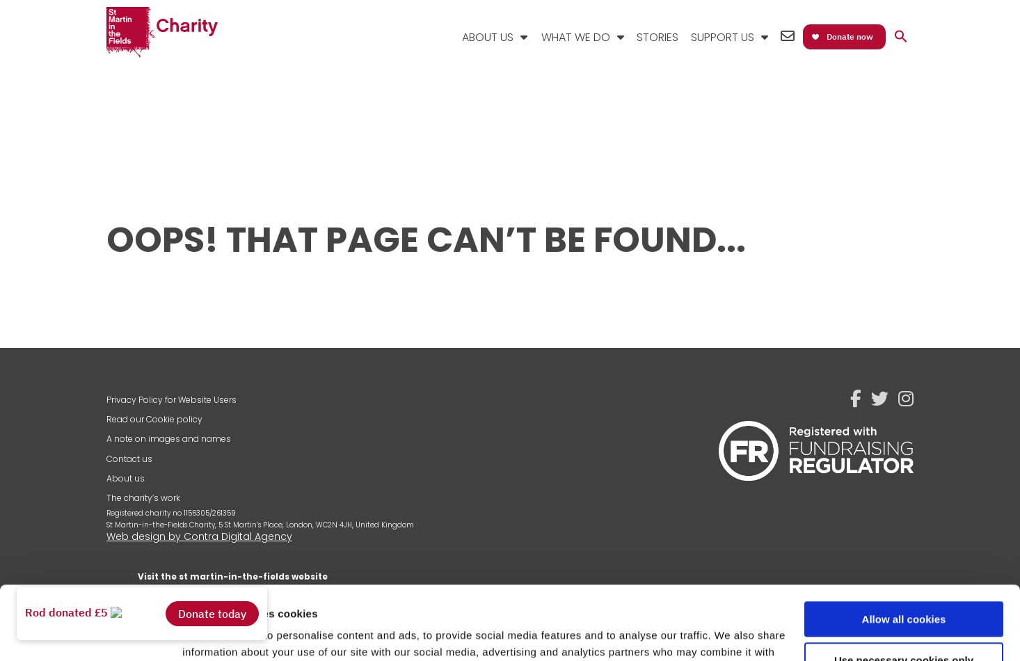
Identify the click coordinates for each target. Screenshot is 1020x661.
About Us (487, 37)
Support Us (722, 37)
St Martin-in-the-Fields (162, 33)
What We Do (575, 37)
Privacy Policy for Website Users (171, 400)
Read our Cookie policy (154, 419)
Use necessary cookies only (903, 586)
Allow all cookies (904, 546)
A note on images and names (168, 439)
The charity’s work (143, 498)
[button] (901, 37)
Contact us (129, 459)
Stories (657, 37)
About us (125, 478)
